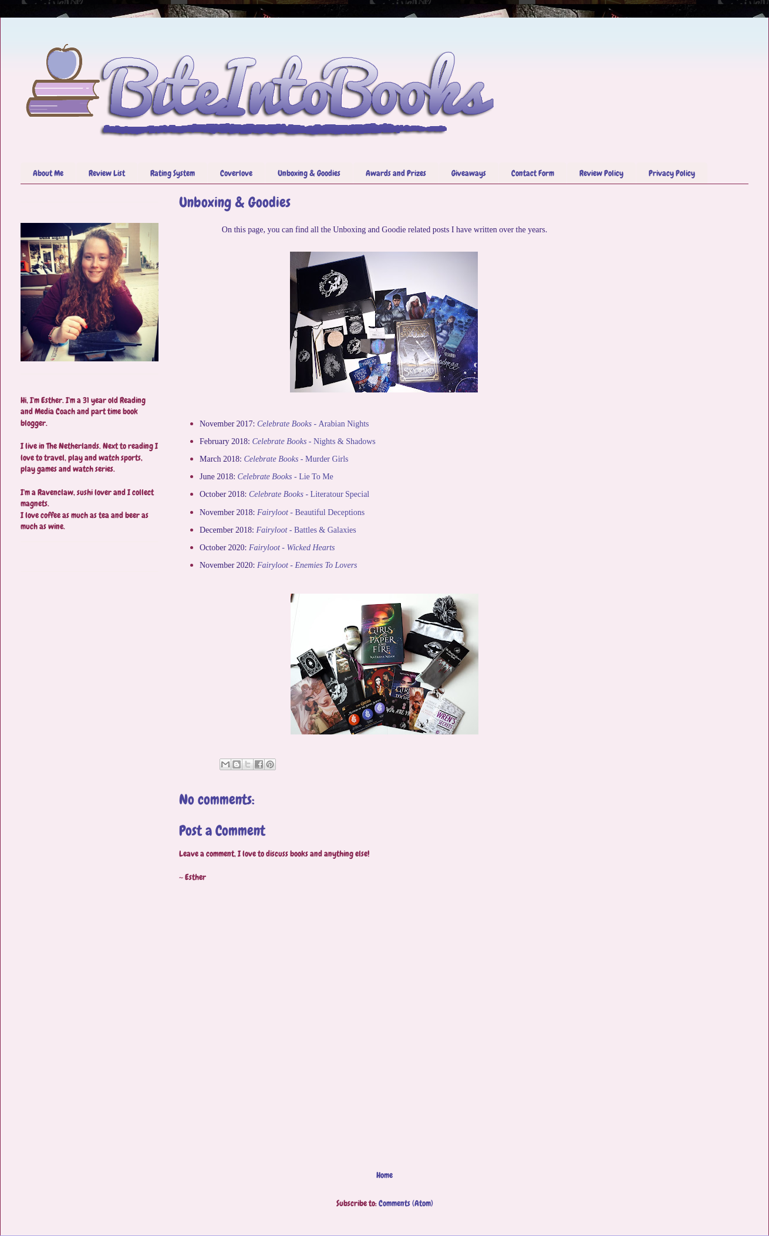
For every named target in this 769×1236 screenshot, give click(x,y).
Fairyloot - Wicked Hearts (292, 547)
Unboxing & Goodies (309, 173)
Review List (107, 173)
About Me (48, 173)
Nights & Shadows (313, 441)
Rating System (172, 173)
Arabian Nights (313, 423)
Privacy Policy (672, 173)
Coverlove (236, 173)
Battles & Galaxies (306, 530)
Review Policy (601, 173)
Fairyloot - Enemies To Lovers (307, 565)
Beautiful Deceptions (311, 512)
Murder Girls (296, 459)
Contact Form (532, 173)
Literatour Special (309, 494)
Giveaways (468, 173)
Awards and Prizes (396, 173)
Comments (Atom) (406, 1203)
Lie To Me (285, 476)
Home (384, 1175)
